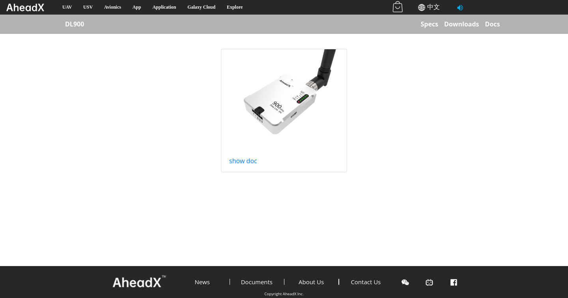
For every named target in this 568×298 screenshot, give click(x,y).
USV (88, 7)
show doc (243, 160)
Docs (492, 24)
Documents (257, 282)
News (202, 282)
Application (164, 7)
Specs (429, 24)
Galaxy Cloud (201, 7)
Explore (235, 7)
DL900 (74, 24)
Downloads (461, 24)
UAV (67, 7)
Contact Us (366, 282)
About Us (311, 282)
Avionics (112, 7)
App (137, 7)
